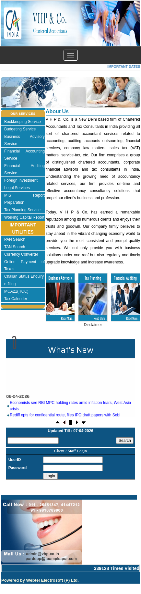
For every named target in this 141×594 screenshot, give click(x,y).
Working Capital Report (24, 217)
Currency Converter (21, 254)
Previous (16, 98)
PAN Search (14, 239)
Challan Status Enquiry (24, 276)
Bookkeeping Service (22, 121)
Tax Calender (15, 299)
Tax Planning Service (22, 210)
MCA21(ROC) (16, 291)
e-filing (10, 284)
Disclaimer (93, 324)
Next (123, 98)
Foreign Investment (21, 180)
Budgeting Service (20, 129)
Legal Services (17, 188)
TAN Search (14, 247)
